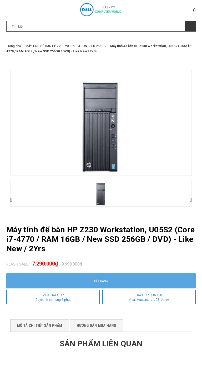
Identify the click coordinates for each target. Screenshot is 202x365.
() (194, 10)
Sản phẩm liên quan (101, 343)
